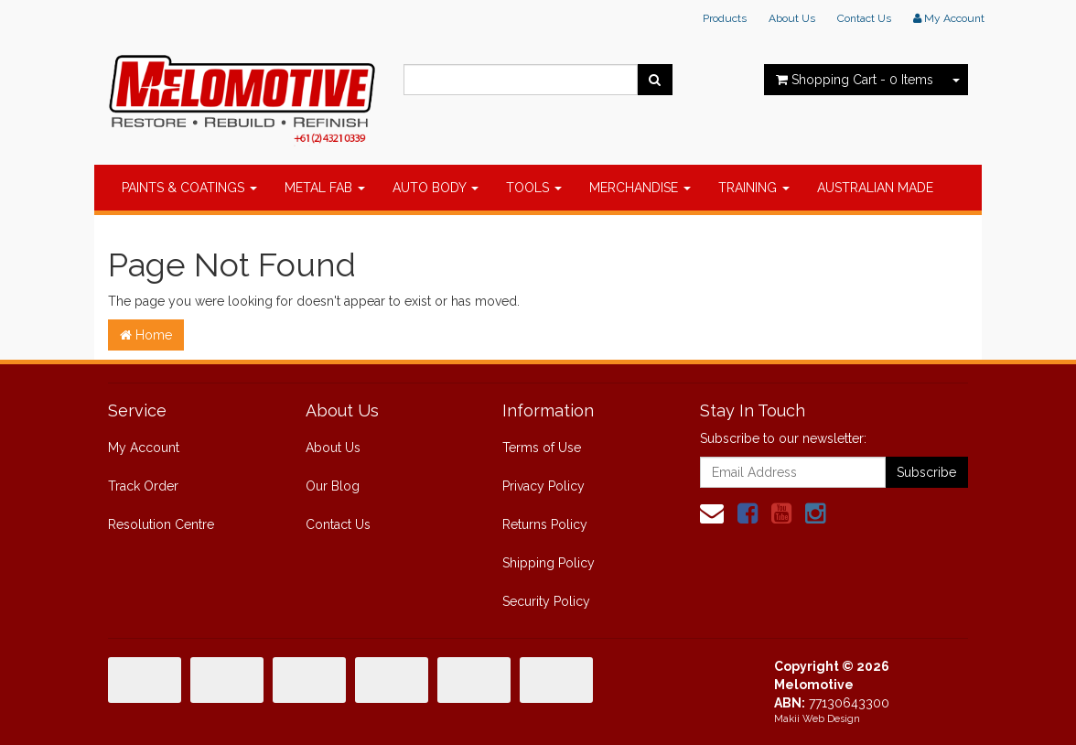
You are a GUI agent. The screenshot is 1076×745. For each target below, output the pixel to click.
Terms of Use (541, 447)
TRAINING (754, 187)
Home (146, 335)
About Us (792, 18)
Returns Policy (544, 524)
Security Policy (546, 601)
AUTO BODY (436, 187)
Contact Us (864, 18)
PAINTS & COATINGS (189, 187)
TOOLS (534, 187)
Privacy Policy (543, 486)
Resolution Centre (161, 524)
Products (725, 18)
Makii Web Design (817, 719)
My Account (143, 447)
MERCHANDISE (640, 187)
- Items (854, 79)
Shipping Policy (548, 563)
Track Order (143, 486)
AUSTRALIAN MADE (875, 187)
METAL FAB (325, 187)
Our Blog (333, 486)
